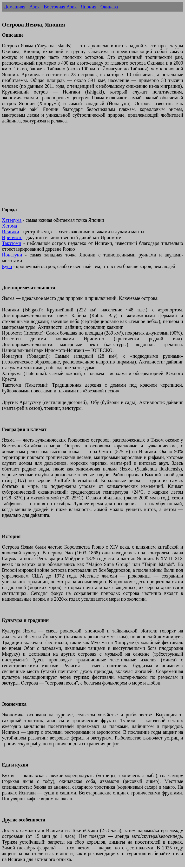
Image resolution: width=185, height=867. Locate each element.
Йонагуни (12, 254)
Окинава (109, 6)
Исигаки (10, 231)
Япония (88, 6)
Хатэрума (12, 220)
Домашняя (14, 6)
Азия (34, 6)
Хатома (9, 226)
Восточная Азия (60, 6)
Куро (7, 266)
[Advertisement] (92, 168)
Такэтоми (11, 243)
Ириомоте (12, 237)
